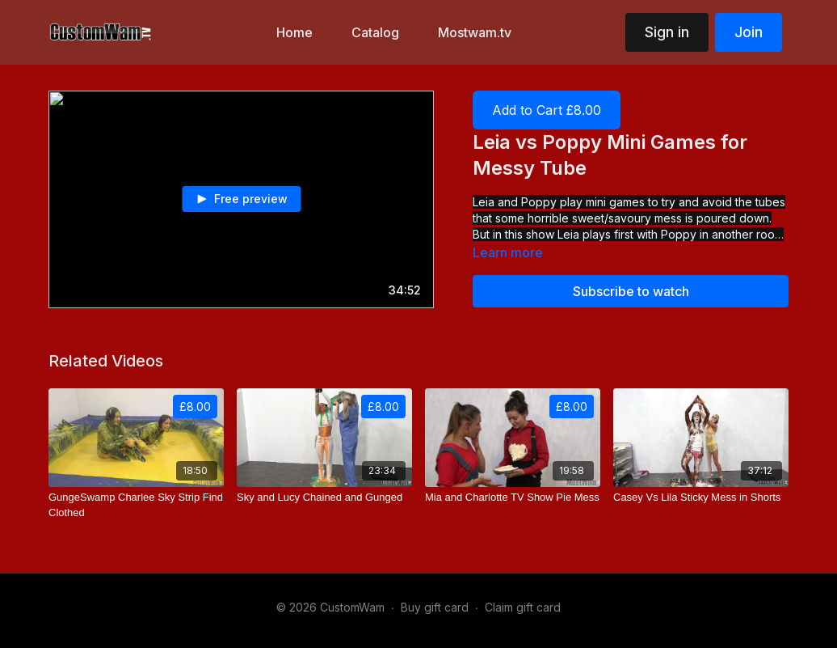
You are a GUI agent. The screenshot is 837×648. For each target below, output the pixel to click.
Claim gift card (523, 607)
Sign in (667, 31)
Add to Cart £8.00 (546, 110)
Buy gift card (435, 607)
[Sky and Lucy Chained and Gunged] (324, 497)
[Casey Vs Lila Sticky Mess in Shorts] (701, 497)
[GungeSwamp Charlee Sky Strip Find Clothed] (136, 505)
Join (748, 31)
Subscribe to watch (631, 291)
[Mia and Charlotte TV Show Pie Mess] (512, 497)
